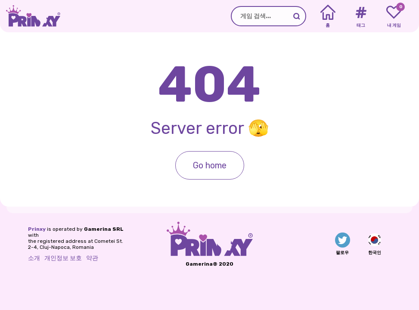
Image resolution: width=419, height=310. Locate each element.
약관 (92, 258)
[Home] (328, 16)
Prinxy (37, 229)
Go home (210, 165)
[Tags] (361, 16)
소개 (34, 258)
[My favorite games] (394, 16)
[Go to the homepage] (30, 16)
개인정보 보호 (63, 258)
